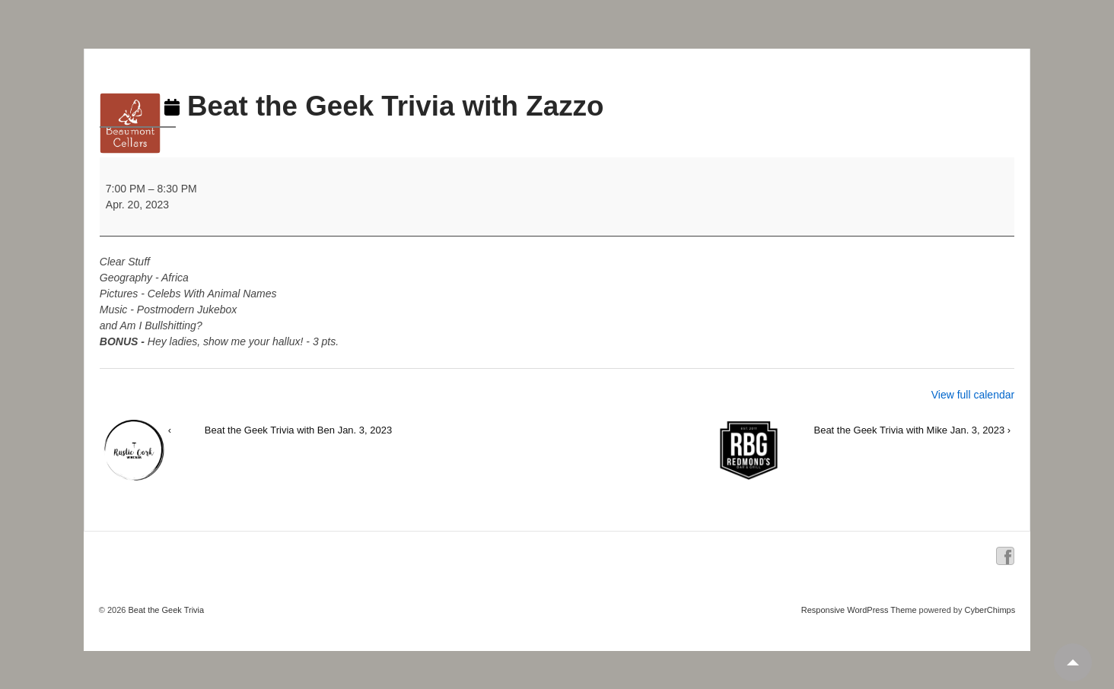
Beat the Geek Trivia (165, 609)
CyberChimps (990, 609)
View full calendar (972, 395)
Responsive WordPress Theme (859, 609)
